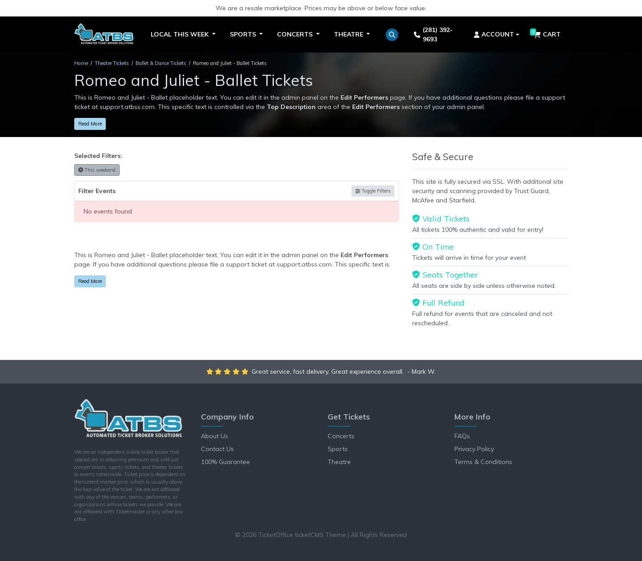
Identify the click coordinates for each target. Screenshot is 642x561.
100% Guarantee (225, 462)
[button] (392, 34)
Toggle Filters (373, 191)
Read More (90, 124)
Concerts (341, 436)
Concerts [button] (295, 34)
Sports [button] (244, 34)
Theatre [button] (349, 34)
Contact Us (217, 449)
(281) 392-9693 (433, 34)
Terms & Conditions (483, 462)
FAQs (462, 436)
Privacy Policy (474, 449)
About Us (214, 436)
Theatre (339, 462)
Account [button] (494, 34)
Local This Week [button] (180, 34)
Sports (338, 449)
